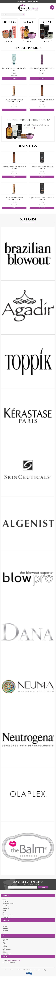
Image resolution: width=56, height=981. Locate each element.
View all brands (7, 956)
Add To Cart (14, 79)
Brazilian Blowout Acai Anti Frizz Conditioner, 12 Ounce (14, 101)
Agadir (4, 950)
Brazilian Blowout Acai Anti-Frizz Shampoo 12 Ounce (42, 101)
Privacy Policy (6, 908)
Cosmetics (5, 933)
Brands (4, 901)
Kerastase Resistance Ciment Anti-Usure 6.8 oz (14, 69)
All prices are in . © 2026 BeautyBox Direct (18, 973)
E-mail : (12, 963)
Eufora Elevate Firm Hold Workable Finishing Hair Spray (42, 69)
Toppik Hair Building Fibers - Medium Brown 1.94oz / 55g (42, 201)
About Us (5, 913)
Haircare (5, 926)
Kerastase (5, 942)
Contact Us (5, 904)
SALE (4, 935)
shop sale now (29, 129)
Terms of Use (6, 911)
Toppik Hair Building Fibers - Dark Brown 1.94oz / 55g (42, 169)
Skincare (5, 929)
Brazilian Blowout (7, 952)
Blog (4, 915)
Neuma (4, 947)
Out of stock (42, 79)
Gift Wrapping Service (8, 906)
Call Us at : (9, 965)
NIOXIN (4, 946)
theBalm (5, 949)
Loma (4, 945)
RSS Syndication (7, 920)
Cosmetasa (5, 955)
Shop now (9, 41)
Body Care (5, 931)
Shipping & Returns (7, 917)
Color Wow (5, 953)
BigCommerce (47, 973)
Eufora (4, 943)
